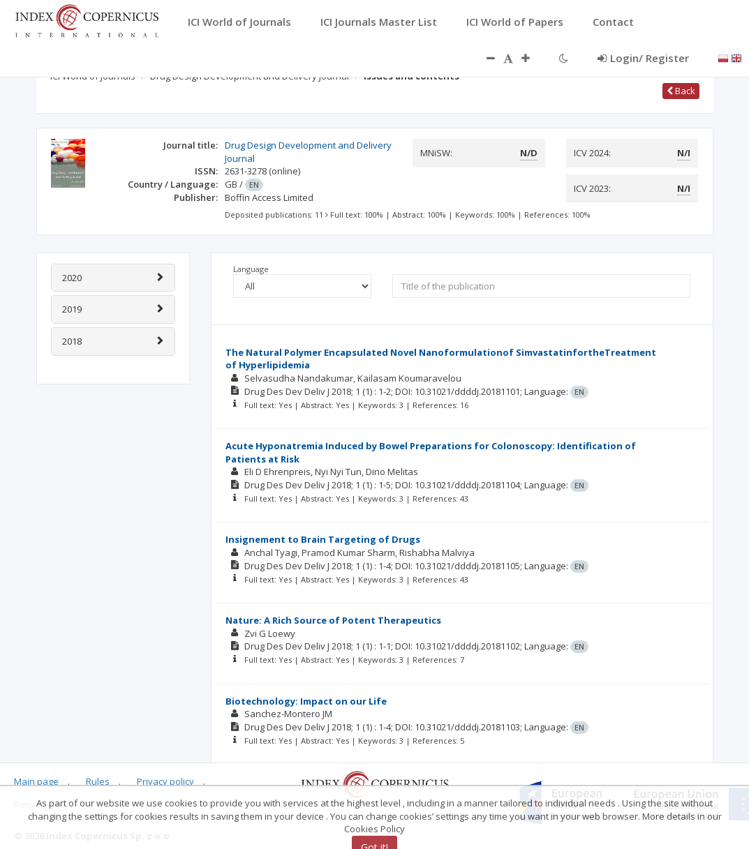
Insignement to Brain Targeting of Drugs (322, 539)
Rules (98, 781)
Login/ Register (643, 58)
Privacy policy (165, 781)
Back (681, 90)
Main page (36, 781)
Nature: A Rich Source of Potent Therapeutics (333, 620)
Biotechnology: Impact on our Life (306, 701)
